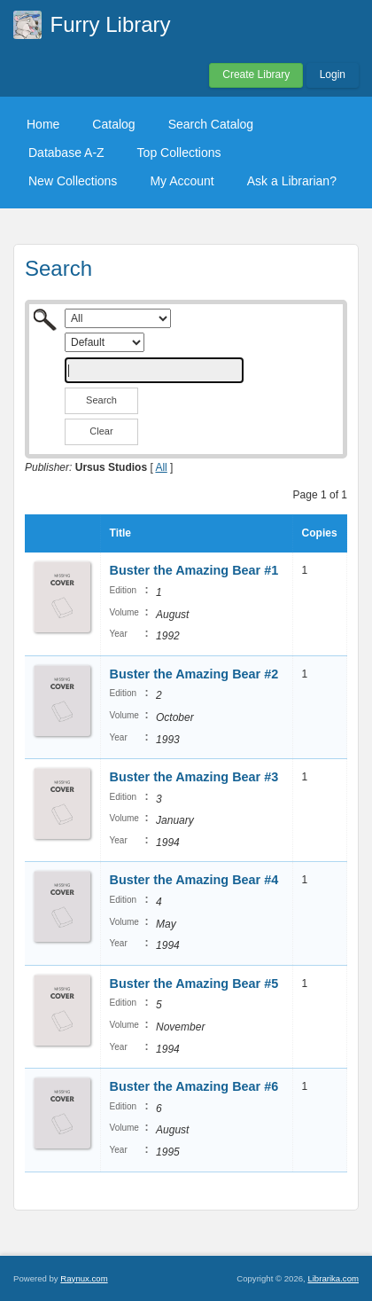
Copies (319, 533)
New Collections (72, 181)
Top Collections (179, 152)
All (161, 467)
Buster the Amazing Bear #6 (194, 1086)
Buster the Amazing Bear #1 (194, 570)
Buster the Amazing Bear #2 (194, 674)
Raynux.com (83, 1278)
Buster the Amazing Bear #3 (194, 777)
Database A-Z (66, 152)
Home (43, 124)
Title (120, 533)
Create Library (256, 74)
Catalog (113, 124)
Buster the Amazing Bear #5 (194, 983)
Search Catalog (211, 124)
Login (332, 74)
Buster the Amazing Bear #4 (194, 880)
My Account (181, 181)
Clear (100, 431)
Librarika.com (333, 1278)
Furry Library (110, 24)
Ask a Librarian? (292, 181)
